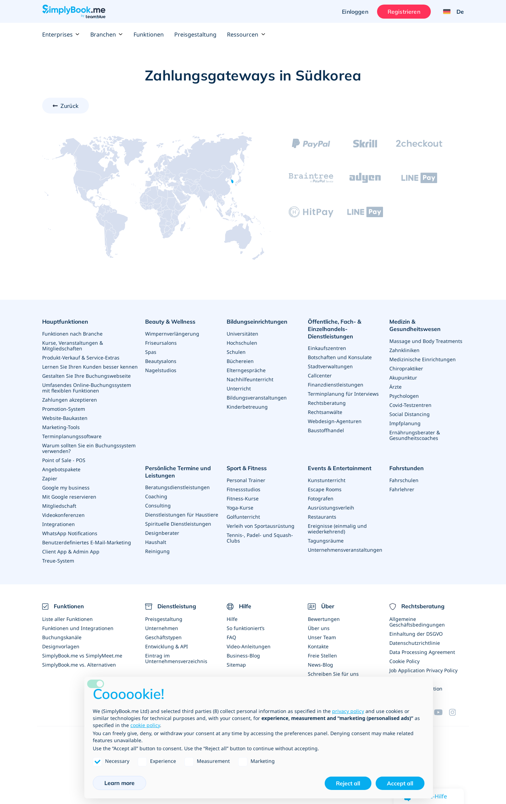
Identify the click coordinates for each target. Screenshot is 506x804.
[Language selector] (451, 12)
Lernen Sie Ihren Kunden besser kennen (90, 366)
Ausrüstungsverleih (331, 507)
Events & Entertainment (339, 468)
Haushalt (155, 542)
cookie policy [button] (145, 725)
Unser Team (322, 637)
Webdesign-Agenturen (335, 421)
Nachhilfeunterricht (250, 379)
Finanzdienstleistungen (335, 384)
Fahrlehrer (401, 489)
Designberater (162, 533)
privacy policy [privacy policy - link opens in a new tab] (348, 711)
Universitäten (242, 333)
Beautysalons (160, 361)
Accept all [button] (400, 783)
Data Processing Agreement (422, 652)
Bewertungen (324, 619)
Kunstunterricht (326, 480)
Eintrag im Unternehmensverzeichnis (176, 658)
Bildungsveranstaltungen (257, 397)
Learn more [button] (119, 782)
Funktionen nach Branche (72, 333)
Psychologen (404, 396)
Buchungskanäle (62, 637)
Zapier (49, 478)
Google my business (66, 487)
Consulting (158, 505)
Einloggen (355, 11)
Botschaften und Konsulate (340, 357)
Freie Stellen (322, 655)
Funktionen (149, 34)
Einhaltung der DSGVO (416, 633)
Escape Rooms (325, 489)
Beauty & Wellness (170, 321)
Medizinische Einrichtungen (422, 359)
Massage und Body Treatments (425, 341)
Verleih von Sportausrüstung (260, 526)
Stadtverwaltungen (330, 366)
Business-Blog (243, 655)
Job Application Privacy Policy (423, 670)
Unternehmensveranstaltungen (345, 549)
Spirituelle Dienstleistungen (178, 523)
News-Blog (320, 664)
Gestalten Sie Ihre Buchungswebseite (86, 375)
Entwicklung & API (166, 646)
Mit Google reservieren (69, 496)
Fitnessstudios (243, 489)
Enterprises (61, 34)
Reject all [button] (348, 783)
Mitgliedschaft (59, 505)
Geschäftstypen (163, 637)
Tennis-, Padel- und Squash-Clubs (260, 538)
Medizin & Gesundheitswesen (415, 325)
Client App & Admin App (70, 551)
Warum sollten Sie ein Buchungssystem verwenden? (89, 448)
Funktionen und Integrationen (77, 628)
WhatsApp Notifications (69, 533)
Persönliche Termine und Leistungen (178, 472)
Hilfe (232, 619)
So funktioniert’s (246, 628)
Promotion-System (63, 409)
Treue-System (58, 560)
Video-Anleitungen (249, 646)
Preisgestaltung (195, 34)
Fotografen (320, 498)
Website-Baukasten (64, 418)
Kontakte (318, 646)
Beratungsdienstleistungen (177, 487)
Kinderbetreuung (247, 406)
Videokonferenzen (63, 515)
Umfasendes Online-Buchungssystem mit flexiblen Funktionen (86, 388)
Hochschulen (242, 342)
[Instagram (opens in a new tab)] (456, 712)
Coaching (156, 496)
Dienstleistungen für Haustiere (181, 514)
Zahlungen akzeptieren (69, 399)
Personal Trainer (246, 480)
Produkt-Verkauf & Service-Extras (80, 357)
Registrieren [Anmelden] (404, 11)
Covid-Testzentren (410, 405)
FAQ (231, 637)
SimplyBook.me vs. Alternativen (79, 664)
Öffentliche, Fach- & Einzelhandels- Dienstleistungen (334, 329)
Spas (150, 352)
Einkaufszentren (327, 348)
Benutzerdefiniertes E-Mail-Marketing (86, 542)
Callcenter (320, 375)
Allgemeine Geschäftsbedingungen (417, 622)
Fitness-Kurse (243, 498)
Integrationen (58, 524)
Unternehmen (161, 628)
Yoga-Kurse (240, 507)
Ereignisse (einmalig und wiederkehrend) (337, 529)
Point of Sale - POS (63, 460)
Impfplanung (405, 423)
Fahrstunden (406, 468)
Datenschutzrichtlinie (414, 643)
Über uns (319, 628)
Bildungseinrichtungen (257, 321)
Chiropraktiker (406, 368)
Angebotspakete (61, 469)
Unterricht (239, 388)
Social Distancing (409, 414)
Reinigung (157, 551)
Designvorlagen (60, 646)
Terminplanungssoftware (72, 436)
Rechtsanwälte (325, 412)
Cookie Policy (404, 661)
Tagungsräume (326, 540)
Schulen (236, 352)
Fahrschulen (404, 480)
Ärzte (395, 386)
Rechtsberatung (327, 403)
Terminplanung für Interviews (343, 393)
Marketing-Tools (61, 427)
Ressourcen (246, 34)
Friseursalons (161, 342)
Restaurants (322, 516)
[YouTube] (441, 712)
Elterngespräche (246, 370)
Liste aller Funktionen (67, 619)
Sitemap (236, 664)
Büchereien (240, 361)
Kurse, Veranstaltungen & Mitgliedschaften (72, 345)
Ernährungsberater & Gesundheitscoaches (414, 435)
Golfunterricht (243, 516)
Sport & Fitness (247, 468)
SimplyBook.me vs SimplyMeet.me (82, 655)
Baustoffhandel (326, 430)
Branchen (106, 34)
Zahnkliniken (404, 350)
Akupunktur (403, 377)
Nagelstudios (160, 370)
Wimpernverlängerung (172, 333)
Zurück (69, 105)
